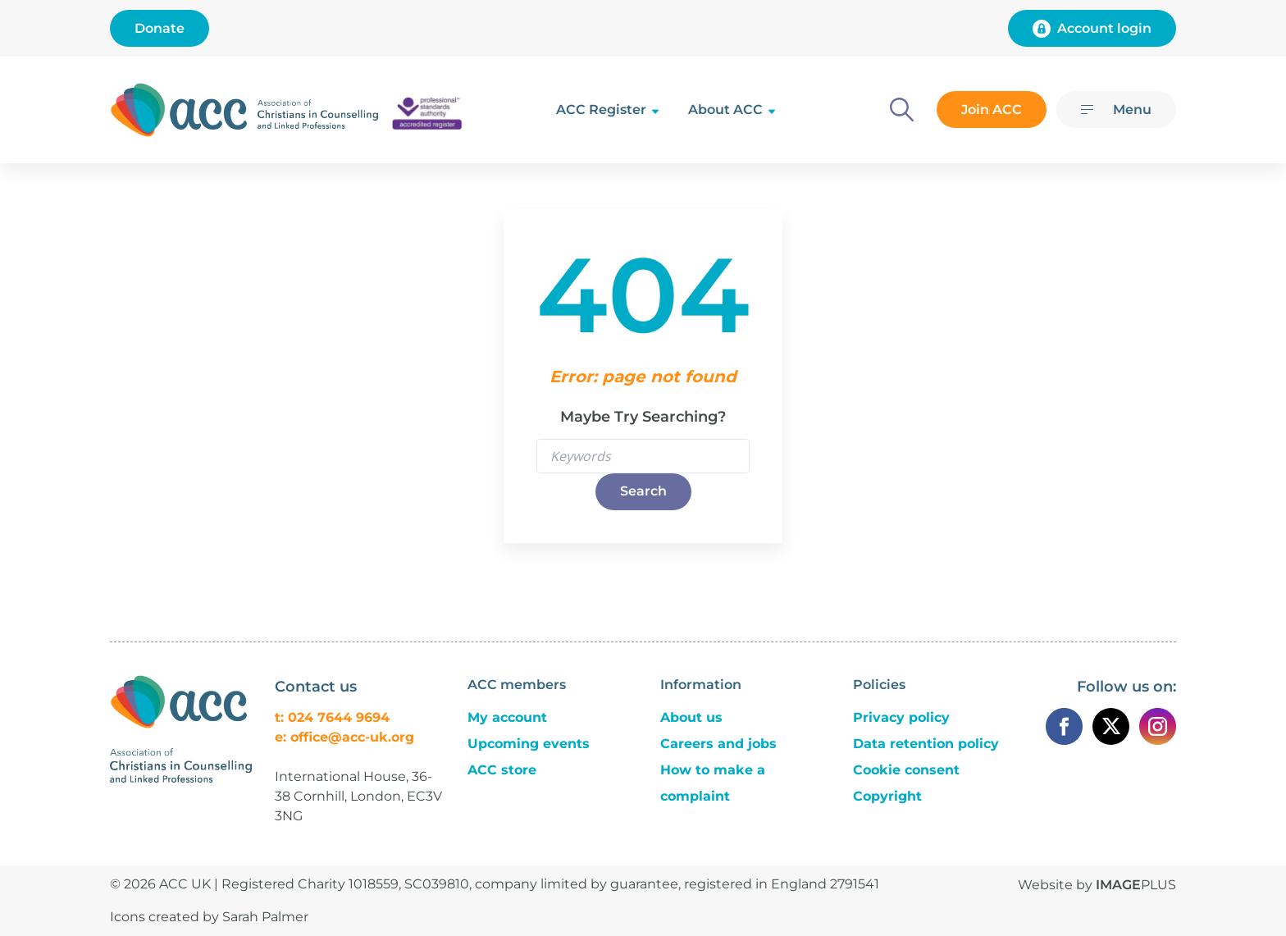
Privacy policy (901, 717)
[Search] (902, 109)
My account (507, 717)
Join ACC (991, 109)
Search (643, 491)
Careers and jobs (718, 743)
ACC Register (601, 109)
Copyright (887, 796)
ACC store (501, 770)
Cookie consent (906, 770)
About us (691, 717)
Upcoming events (528, 743)
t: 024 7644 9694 (332, 717)
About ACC (725, 109)
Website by (1097, 885)
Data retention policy (926, 743)
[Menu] (1116, 109)
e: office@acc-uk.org (344, 737)
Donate (160, 28)
